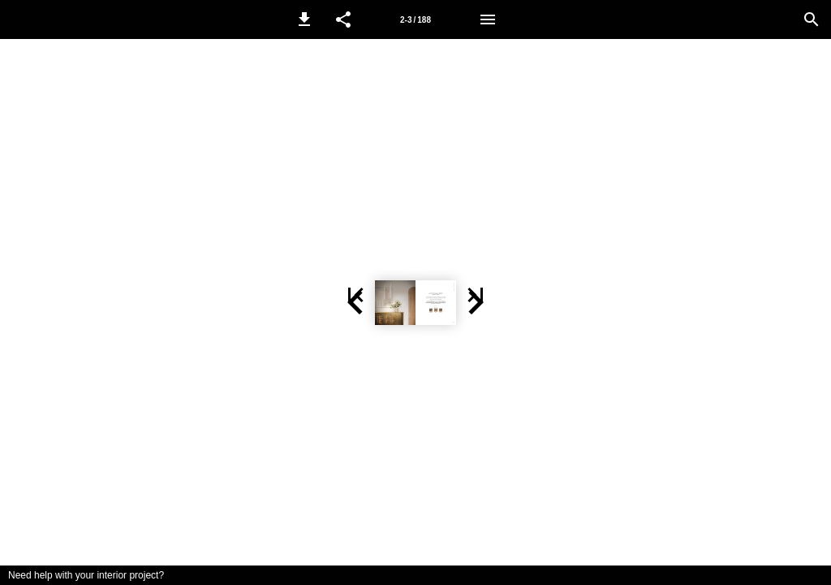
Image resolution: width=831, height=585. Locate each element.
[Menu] (487, 19)
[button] (304, 19)
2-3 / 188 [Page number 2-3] (415, 19)
